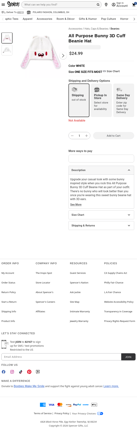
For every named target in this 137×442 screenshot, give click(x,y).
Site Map (74, 301)
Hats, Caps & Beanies (96, 28)
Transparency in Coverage (118, 311)
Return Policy (8, 292)
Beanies (115, 28)
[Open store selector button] (48, 12)
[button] (40, 52)
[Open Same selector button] (12, 12)
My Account (7, 273)
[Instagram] (12, 371)
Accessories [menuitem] (44, 18)
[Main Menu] (3, 4)
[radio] (78, 100)
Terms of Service (43, 413)
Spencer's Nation (79, 282)
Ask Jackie (75, 292)
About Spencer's (44, 292)
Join (128, 357)
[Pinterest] (29, 371)
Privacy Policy (61, 413)
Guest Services (78, 273)
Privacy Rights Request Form (119, 321)
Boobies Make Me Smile (29, 386)
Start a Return (9, 301)
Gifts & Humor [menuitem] (88, 18)
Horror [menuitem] (124, 18)
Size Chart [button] (111, 71)
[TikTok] (21, 371)
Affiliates (40, 311)
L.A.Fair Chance (112, 292)
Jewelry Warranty (79, 321)
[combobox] (61, 4)
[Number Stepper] (79, 135)
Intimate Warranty (80, 311)
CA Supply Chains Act (115, 273)
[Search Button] (98, 4)
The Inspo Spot (44, 273)
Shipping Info (8, 311)
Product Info (8, 321)
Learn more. (111, 386)
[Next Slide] (63, 55)
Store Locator (43, 282)
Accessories (75, 28)
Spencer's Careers (45, 301)
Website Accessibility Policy (118, 301)
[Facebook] (3, 371)
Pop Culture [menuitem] (108, 18)
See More (76, 204)
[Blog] (38, 371)
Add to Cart (114, 135)
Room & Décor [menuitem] (66, 18)
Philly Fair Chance (113, 282)
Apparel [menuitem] (27, 18)
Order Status (8, 282)
